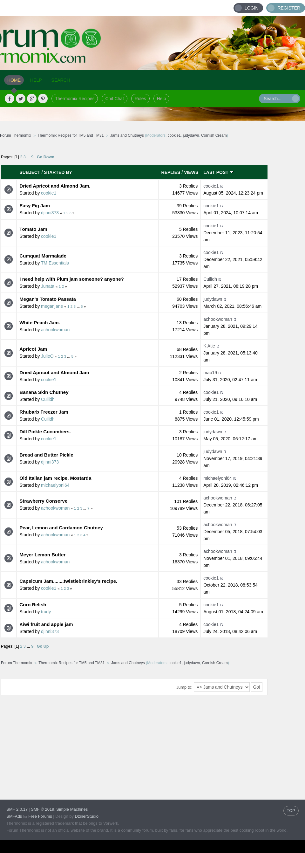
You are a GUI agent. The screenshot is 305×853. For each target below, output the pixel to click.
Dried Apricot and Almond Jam (54, 372)
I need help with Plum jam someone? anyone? (71, 279)
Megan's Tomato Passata (47, 299)
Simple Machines (72, 809)
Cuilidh (210, 279)
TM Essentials (55, 262)
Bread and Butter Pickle (46, 454)
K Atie (209, 345)
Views (191, 172)
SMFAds (14, 816)
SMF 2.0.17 (17, 809)
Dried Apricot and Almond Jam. (54, 186)
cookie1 (174, 135)
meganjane (52, 306)
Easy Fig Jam (34, 205)
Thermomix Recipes (74, 98)
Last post (218, 172)
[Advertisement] (122, 742)
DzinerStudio (86, 816)
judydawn (191, 135)
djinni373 (50, 212)
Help (161, 98)
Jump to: (184, 687)
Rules (140, 98)
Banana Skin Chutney (43, 392)
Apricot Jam (33, 349)
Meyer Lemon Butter (42, 554)
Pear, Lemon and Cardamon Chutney (61, 527)
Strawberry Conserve (43, 501)
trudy (46, 611)
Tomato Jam (33, 229)
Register (288, 7)
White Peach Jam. (39, 322)
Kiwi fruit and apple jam (46, 624)
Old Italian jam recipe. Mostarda (55, 478)
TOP (291, 810)
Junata (47, 286)
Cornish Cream (214, 135)
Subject (29, 172)
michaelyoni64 (55, 485)
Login (252, 7)
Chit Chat (114, 98)
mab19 (210, 372)
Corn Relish (32, 604)
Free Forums (40, 816)
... (29, 157)
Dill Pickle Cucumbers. (45, 431)
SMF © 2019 (42, 809)
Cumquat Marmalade (42, 255)
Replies (170, 172)
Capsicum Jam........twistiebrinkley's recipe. (68, 581)
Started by (58, 172)
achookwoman (55, 329)
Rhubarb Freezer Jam (43, 412)
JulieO (47, 356)
